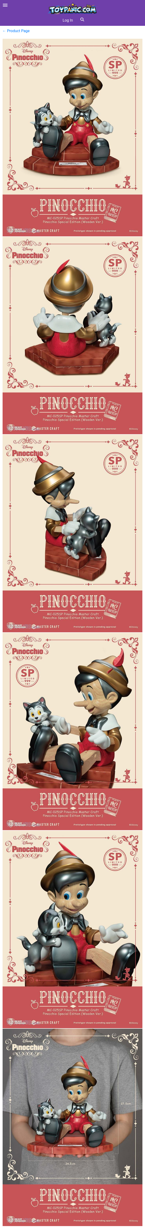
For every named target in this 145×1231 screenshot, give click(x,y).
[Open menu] (5, 5)
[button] (82, 20)
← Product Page (16, 31)
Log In (68, 20)
